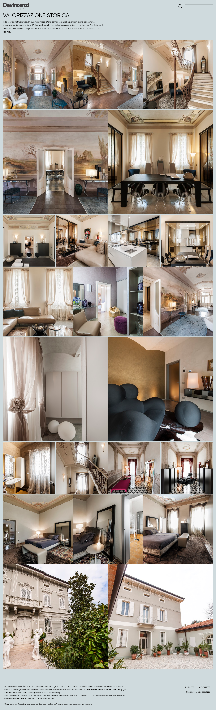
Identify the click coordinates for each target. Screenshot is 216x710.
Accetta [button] (204, 687)
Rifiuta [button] (189, 687)
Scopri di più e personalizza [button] (198, 692)
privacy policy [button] (107, 687)
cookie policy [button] (54, 693)
